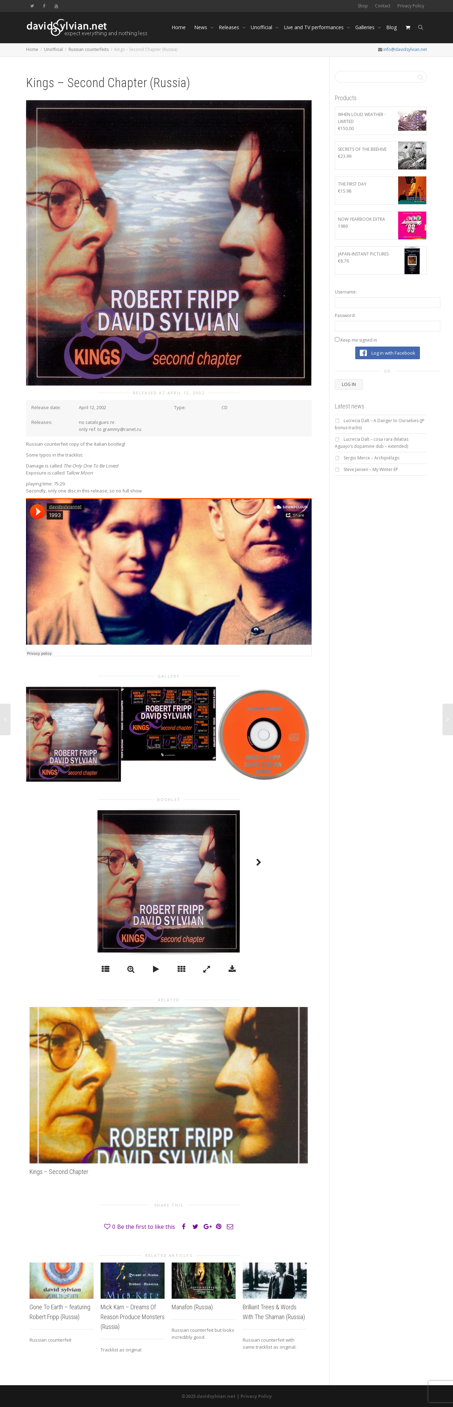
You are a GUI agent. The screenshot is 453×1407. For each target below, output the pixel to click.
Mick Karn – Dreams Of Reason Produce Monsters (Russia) (133, 1316)
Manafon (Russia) (192, 1307)
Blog (391, 27)
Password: (345, 315)
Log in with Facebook (387, 353)
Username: (346, 292)
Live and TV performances (314, 27)
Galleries (365, 27)
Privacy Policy (410, 6)
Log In (349, 384)
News (201, 27)
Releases (230, 27)
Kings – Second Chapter (59, 1171)
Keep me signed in (358, 340)
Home (179, 27)
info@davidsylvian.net (405, 49)
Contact (382, 6)
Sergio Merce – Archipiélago (372, 458)
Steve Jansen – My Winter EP (371, 469)
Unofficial (262, 27)
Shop (363, 6)
